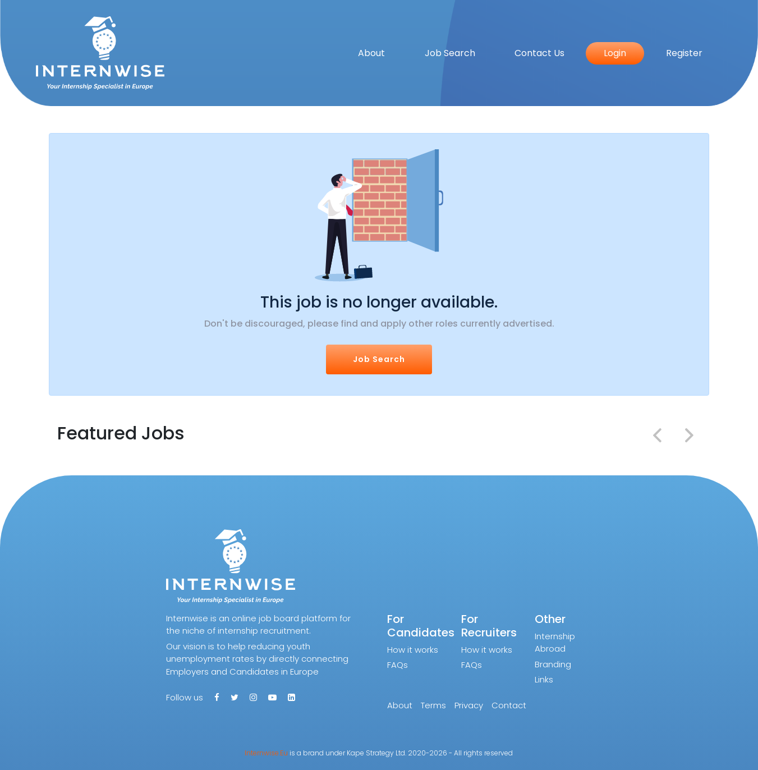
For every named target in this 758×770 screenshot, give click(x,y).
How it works (412, 650)
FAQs (397, 665)
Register (684, 53)
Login (615, 53)
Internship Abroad (555, 642)
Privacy (468, 705)
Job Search (450, 53)
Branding (553, 664)
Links (544, 679)
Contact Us (539, 53)
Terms (433, 705)
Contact (508, 705)
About (371, 53)
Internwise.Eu (266, 753)
